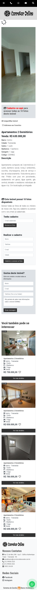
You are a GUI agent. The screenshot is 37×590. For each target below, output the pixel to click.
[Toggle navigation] (4, 3)
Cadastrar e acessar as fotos (14, 261)
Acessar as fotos (10, 225)
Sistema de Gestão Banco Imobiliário (18, 588)
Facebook (7, 577)
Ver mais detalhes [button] (18, 378)
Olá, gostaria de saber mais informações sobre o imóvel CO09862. (18, 302)
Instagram (7, 580)
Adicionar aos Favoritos (11, 125)
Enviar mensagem (10, 310)
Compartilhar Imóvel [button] (9, 121)
